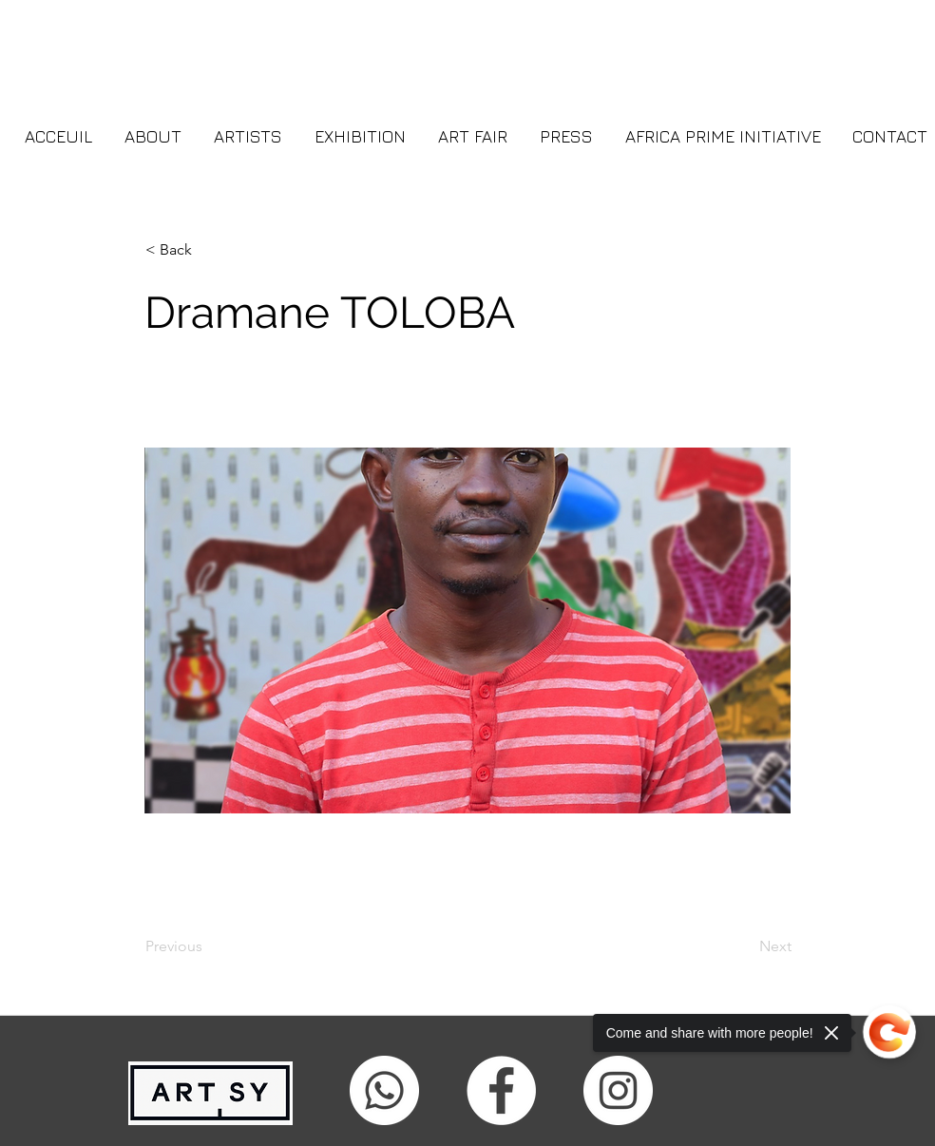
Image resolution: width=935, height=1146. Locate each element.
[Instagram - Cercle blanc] (618, 1090)
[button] (208, 250)
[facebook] (501, 1090)
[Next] (744, 946)
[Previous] (208, 946)
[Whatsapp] (384, 1090)
